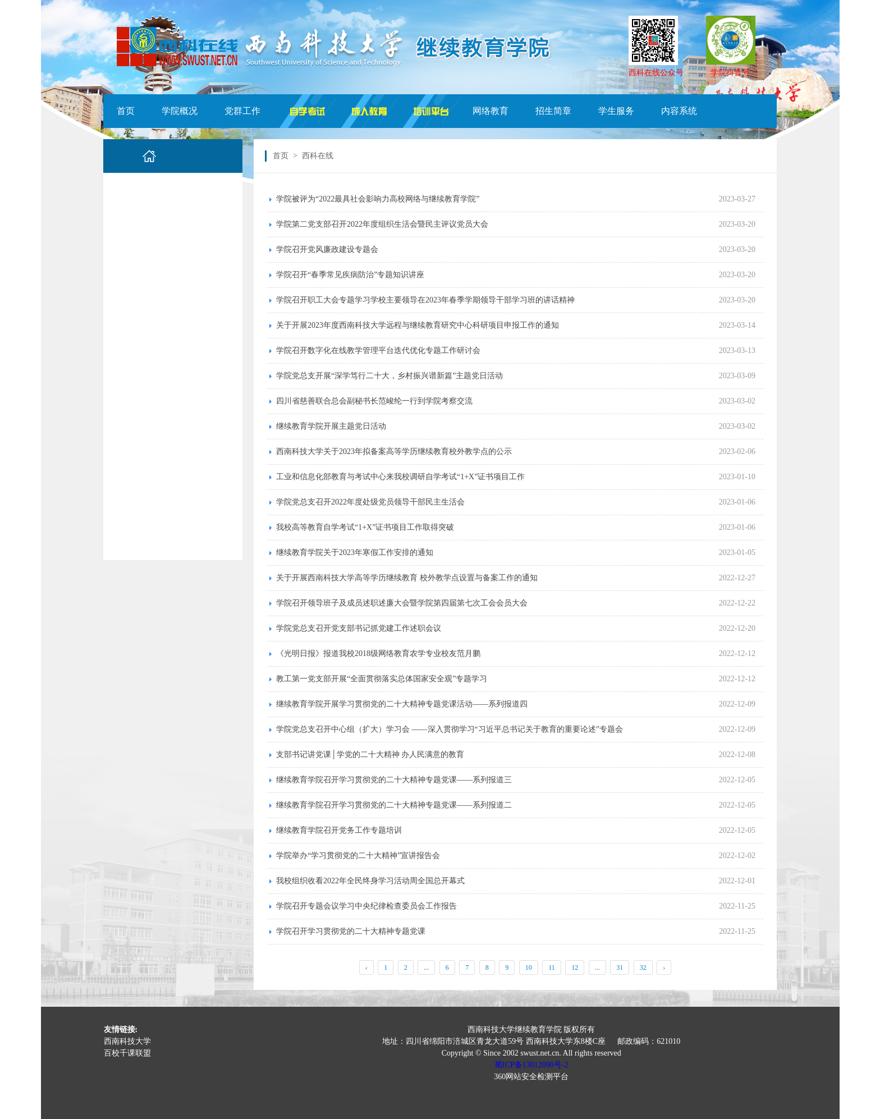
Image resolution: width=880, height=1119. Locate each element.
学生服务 (616, 111)
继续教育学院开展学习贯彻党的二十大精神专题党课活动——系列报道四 (402, 704)
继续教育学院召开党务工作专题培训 (339, 830)
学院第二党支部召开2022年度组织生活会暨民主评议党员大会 (382, 224)
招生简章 (553, 111)
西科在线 (317, 156)
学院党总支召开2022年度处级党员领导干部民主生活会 (370, 502)
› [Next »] (664, 967)
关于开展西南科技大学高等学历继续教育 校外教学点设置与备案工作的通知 (407, 578)
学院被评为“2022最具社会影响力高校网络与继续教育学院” (377, 199)
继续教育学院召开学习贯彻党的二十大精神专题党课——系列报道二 (394, 805)
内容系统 (679, 111)
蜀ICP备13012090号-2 (531, 1065)
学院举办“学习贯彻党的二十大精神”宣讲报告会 (358, 855)
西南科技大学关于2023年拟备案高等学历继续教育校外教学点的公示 (394, 451)
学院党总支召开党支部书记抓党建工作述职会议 (358, 628)
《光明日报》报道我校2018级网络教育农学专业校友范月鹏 (378, 653)
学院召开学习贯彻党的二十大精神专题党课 (350, 931)
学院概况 (180, 111)
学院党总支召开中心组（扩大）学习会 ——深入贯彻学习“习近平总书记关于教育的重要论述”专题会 (449, 729)
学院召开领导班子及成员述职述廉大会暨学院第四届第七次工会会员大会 (402, 603)
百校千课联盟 (127, 1053)
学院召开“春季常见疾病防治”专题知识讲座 (350, 274)
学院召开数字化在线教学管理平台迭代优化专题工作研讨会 (378, 350)
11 (551, 967)
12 (574, 967)
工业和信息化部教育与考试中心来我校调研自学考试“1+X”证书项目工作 (400, 477)
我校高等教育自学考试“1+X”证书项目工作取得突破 (365, 527)
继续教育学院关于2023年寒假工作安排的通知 (354, 552)
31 (619, 967)
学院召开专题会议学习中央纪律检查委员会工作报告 (366, 906)
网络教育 (490, 111)
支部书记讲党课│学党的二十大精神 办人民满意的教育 (370, 754)
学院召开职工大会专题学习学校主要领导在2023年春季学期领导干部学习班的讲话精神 (425, 300)
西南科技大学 (127, 1041)
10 (528, 967)
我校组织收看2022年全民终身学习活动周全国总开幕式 (370, 881)
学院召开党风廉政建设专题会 (327, 249)
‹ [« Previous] (366, 967)
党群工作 (242, 111)
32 (643, 967)
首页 (126, 111)
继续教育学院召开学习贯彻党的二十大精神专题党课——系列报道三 (394, 780)
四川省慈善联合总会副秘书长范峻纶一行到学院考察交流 (374, 401)
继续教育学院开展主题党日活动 (331, 426)
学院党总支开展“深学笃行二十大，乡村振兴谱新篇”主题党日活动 (389, 376)
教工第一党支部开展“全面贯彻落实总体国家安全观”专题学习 (381, 679)
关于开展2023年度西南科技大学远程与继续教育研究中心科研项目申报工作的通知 (417, 325)
